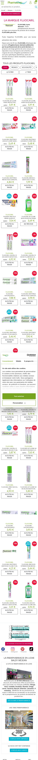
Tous (5, 67)
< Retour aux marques (11, 14)
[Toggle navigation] (2, 2)
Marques (10, 10)
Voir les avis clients (19, 750)
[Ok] (36, 7)
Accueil (3, 10)
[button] (30, 2)
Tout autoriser (19, 396)
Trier (28, 72)
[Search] (17, 7)
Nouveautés (27, 67)
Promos (14, 67)
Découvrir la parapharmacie (19, 701)
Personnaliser (19, 403)
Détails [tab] (18, 361)
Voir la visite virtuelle (19, 739)
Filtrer (9, 72)
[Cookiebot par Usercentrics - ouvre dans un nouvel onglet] (27, 355)
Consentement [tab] (7, 361)
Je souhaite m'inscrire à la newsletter (19, 644)
